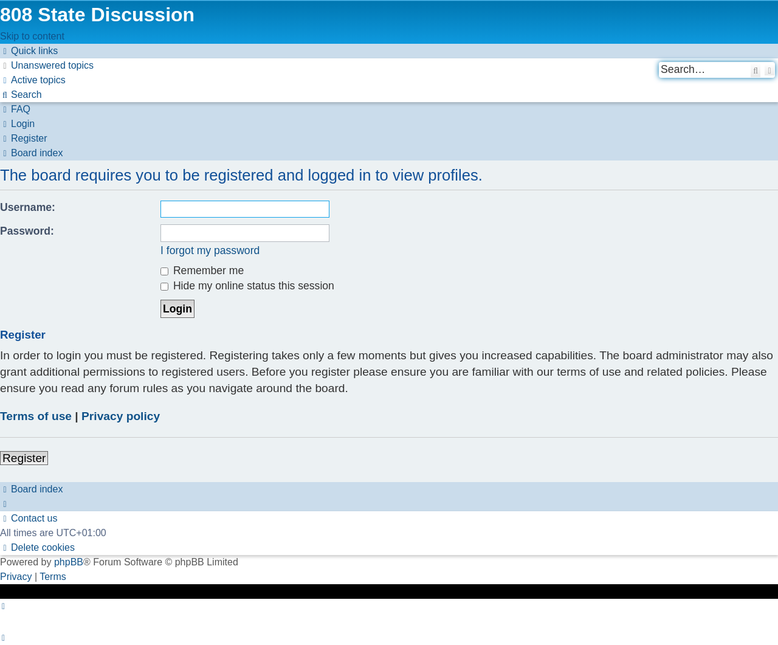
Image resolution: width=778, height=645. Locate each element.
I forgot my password (210, 250)
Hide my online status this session (247, 286)
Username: (27, 207)
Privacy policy (120, 416)
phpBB (68, 562)
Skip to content (32, 36)
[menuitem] (47, 65)
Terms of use (36, 416)
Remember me (202, 270)
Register (24, 458)
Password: (27, 231)
